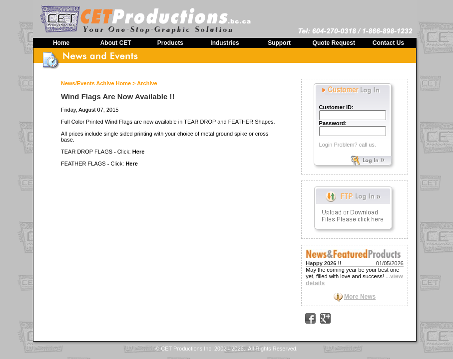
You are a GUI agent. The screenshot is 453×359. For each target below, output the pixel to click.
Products (170, 42)
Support (279, 42)
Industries (224, 42)
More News (360, 296)
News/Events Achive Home (96, 83)
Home (61, 42)
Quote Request (334, 42)
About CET (115, 42)
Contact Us (388, 42)
